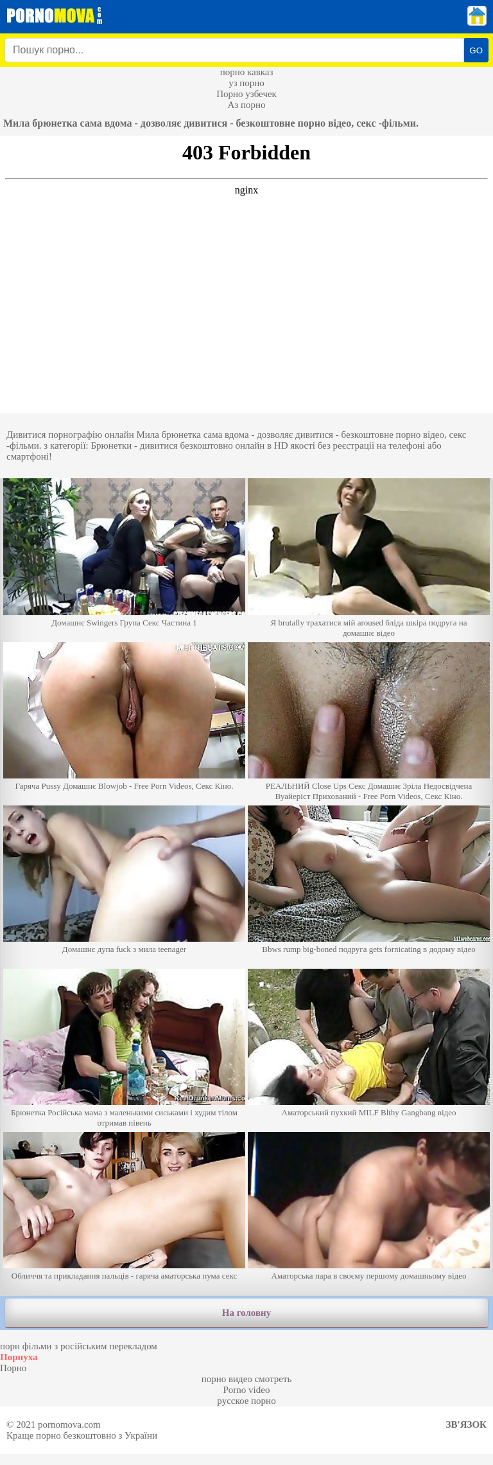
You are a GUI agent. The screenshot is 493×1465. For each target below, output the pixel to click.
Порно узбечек (246, 94)
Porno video (246, 1390)
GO (476, 50)
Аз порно (246, 105)
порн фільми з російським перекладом (78, 1346)
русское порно (246, 1401)
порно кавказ (246, 72)
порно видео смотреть (247, 1379)
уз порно (246, 83)
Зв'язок (466, 1424)
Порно (13, 1368)
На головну (246, 1313)
